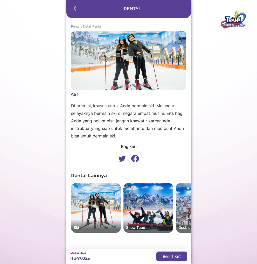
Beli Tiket (172, 256)
